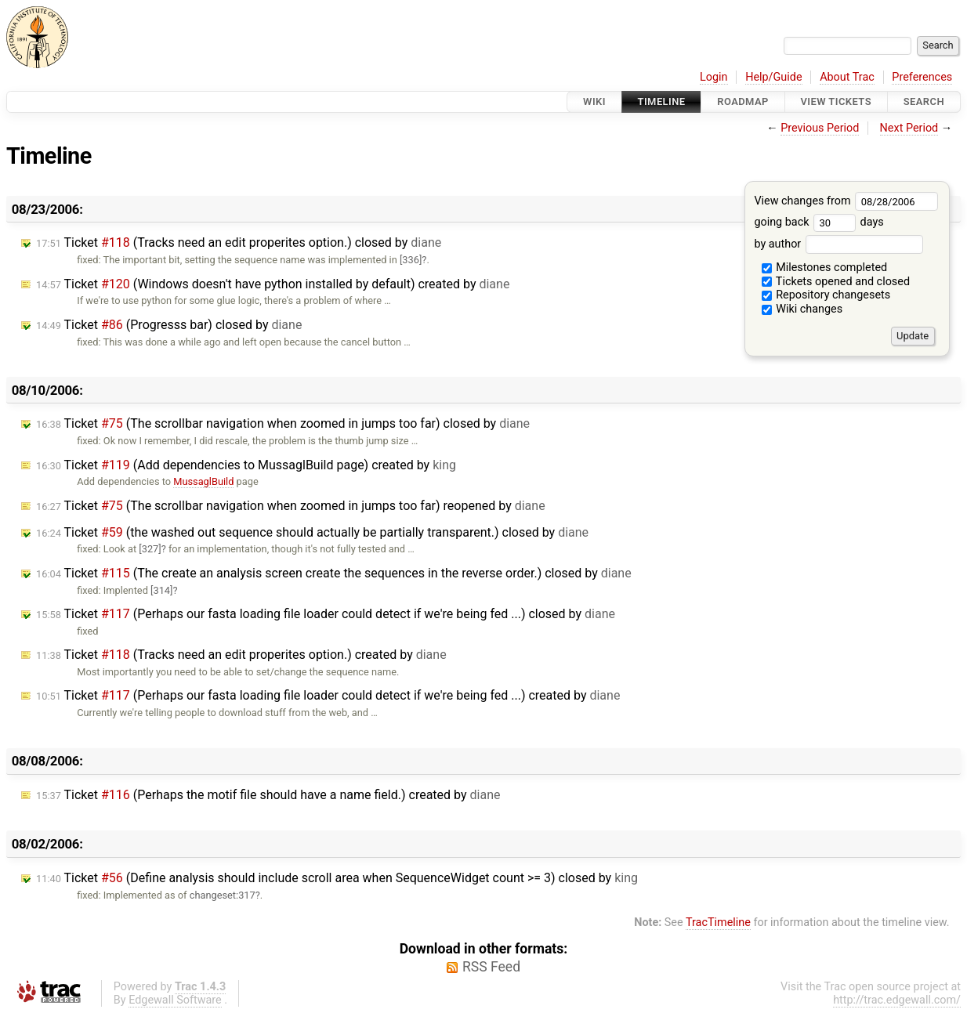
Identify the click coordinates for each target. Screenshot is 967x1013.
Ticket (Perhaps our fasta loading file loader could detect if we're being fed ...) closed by (325, 613)
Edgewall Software (175, 1000)
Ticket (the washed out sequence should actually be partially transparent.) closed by (312, 532)
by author (838, 244)
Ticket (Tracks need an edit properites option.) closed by (238, 242)
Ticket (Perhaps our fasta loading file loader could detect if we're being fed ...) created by (328, 695)
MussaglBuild (203, 481)
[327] (150, 549)
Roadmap (743, 101)
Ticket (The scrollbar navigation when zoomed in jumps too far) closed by (283, 423)
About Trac (847, 77)
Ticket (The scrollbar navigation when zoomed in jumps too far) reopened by (290, 505)
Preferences (922, 77)
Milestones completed (825, 267)
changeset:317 (222, 895)
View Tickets (836, 101)
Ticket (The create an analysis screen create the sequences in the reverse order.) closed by (334, 573)
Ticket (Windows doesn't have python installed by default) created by (272, 284)
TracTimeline (718, 922)
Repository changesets (826, 295)
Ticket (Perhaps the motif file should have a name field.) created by (268, 794)
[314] (161, 590)
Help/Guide (773, 77)
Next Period (909, 128)
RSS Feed (491, 967)
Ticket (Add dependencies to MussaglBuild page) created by (246, 465)
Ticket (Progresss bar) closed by (169, 324)
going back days (818, 222)
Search (924, 101)
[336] (411, 260)
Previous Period (819, 128)
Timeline (662, 101)
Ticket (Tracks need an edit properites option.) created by (241, 654)
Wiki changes (802, 309)
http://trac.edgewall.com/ (897, 1000)
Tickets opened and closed (836, 281)
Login (714, 77)
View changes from (846, 201)
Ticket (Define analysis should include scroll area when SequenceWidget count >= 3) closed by (337, 877)
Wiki (594, 101)
